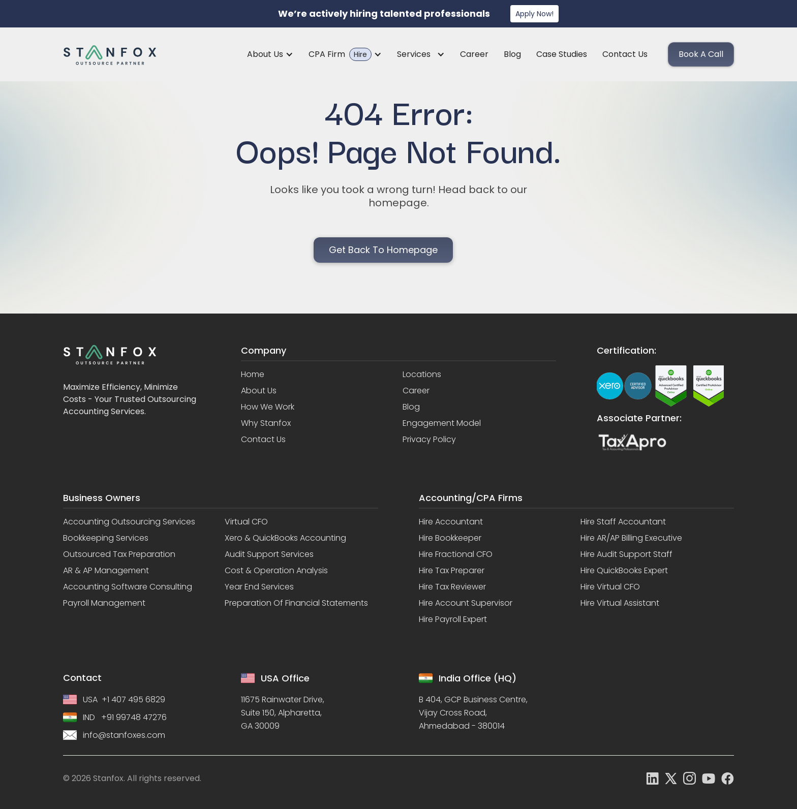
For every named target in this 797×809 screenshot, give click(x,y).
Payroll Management (104, 603)
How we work (267, 407)
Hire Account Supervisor (465, 603)
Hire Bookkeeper (450, 538)
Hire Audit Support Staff (626, 554)
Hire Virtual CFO (610, 587)
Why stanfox (266, 423)
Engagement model (442, 423)
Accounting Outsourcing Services (129, 522)
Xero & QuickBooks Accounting (285, 538)
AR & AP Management (106, 571)
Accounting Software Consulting (127, 587)
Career (474, 54)
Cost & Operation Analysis (276, 571)
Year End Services (259, 587)
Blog (512, 54)
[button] (270, 54)
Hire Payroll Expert (453, 619)
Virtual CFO (246, 522)
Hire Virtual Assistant (619, 603)
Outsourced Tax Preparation (119, 554)
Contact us (625, 54)
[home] (110, 54)
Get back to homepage (383, 249)
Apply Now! (534, 14)
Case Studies (561, 54)
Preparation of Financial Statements (296, 603)
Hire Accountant (451, 522)
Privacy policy (429, 439)
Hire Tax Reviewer (452, 587)
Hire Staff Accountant (623, 522)
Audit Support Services (269, 554)
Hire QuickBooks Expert (624, 571)
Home (252, 374)
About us (259, 391)
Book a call (701, 54)
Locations (422, 374)
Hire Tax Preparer (451, 571)
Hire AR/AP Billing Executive (631, 538)
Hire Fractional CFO (456, 554)
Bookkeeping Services (105, 538)
